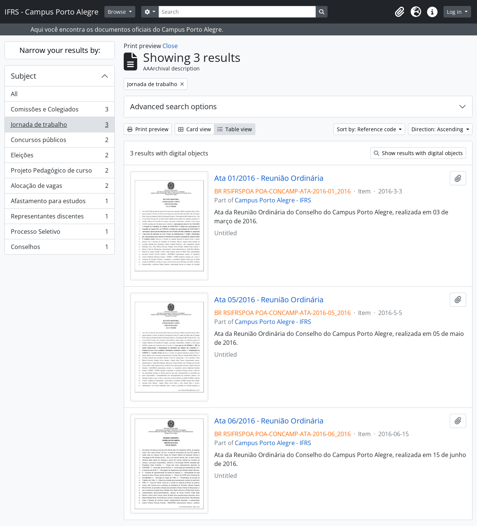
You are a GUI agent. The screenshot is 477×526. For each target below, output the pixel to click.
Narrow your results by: (59, 50)
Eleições (59, 157)
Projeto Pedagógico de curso (59, 172)
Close (170, 46)
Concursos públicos (59, 141)
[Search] (237, 12)
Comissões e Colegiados (59, 111)
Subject (23, 76)
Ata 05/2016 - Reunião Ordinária (268, 299)
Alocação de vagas (59, 187)
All (14, 94)
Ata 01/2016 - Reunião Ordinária (268, 178)
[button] (399, 12)
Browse (117, 11)
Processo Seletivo (59, 233)
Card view (194, 129)
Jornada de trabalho (59, 126)
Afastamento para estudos (59, 202)
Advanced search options (173, 106)
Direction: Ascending (438, 129)
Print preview (147, 129)
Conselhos (59, 248)
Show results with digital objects (418, 153)
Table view (234, 129)
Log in (455, 11)
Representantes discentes (59, 218)
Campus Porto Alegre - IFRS (273, 200)
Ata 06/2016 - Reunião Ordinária (268, 420)
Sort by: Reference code (367, 129)
